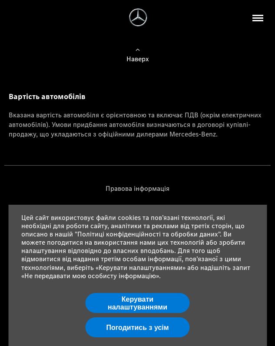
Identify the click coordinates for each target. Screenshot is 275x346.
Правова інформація (137, 188)
